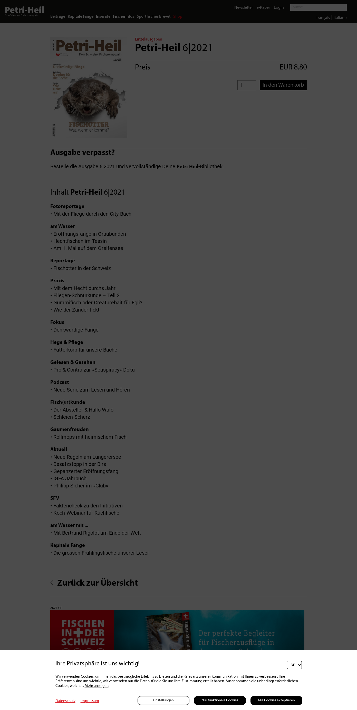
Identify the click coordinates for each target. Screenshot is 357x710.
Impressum (90, 701)
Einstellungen (163, 700)
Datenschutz (65, 701)
